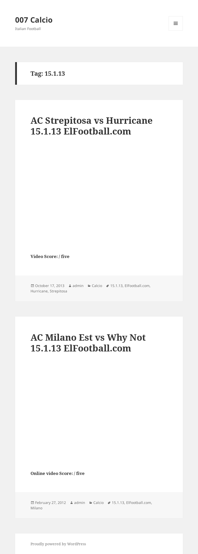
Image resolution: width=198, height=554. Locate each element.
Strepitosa (58, 291)
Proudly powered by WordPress (58, 543)
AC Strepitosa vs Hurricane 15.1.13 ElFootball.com (92, 125)
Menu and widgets (176, 30)
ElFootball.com (137, 285)
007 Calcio (34, 20)
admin (78, 285)
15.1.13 (116, 285)
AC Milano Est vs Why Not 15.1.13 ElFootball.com (88, 342)
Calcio (97, 285)
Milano (36, 507)
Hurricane (39, 291)
